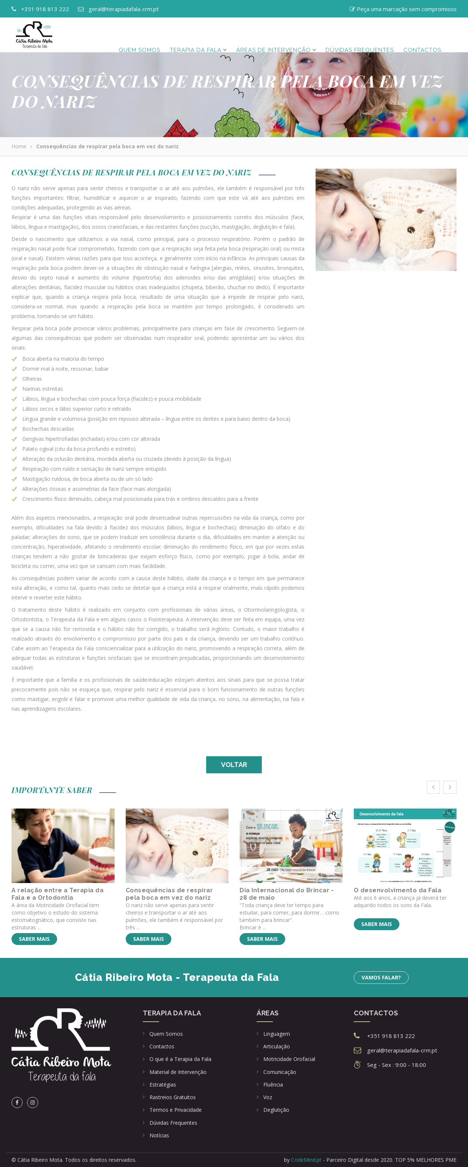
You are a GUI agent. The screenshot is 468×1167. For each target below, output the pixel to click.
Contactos (422, 35)
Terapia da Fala (195, 35)
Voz (267, 1097)
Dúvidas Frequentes (173, 1122)
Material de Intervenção (178, 1071)
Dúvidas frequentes (360, 35)
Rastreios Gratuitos (172, 1097)
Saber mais (34, 938)
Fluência (273, 1084)
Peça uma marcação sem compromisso (407, 9)
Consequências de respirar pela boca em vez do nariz (169, 894)
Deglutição (276, 1109)
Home (18, 146)
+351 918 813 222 (45, 9)
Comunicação (279, 1071)
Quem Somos (139, 35)
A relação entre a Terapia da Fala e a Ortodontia (57, 894)
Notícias (159, 1135)
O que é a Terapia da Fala (180, 1058)
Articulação (276, 1046)
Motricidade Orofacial (289, 1058)
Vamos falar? (381, 977)
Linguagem (276, 1033)
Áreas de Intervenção (273, 35)
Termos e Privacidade (175, 1109)
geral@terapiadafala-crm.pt (124, 9)
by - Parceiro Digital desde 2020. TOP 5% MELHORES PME (370, 1159)
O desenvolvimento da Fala (398, 890)
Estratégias (162, 1084)
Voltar (234, 764)
